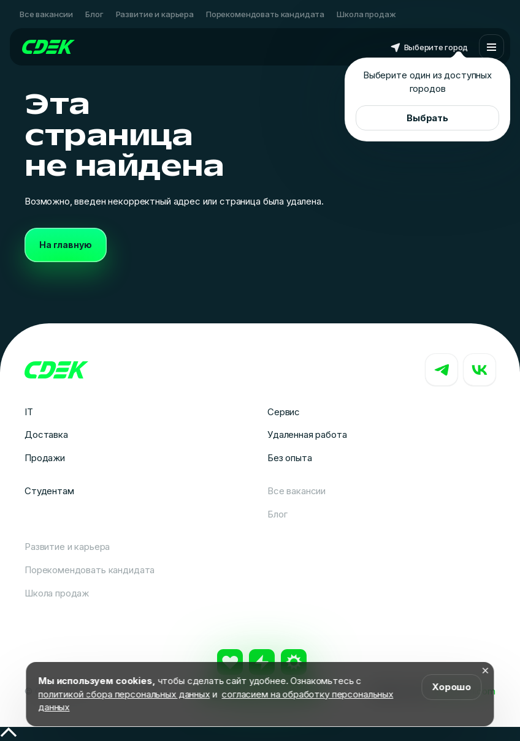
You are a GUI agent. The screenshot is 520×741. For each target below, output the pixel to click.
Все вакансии (46, 14)
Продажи (45, 458)
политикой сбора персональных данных (124, 694)
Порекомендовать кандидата (265, 14)
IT (29, 412)
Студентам (49, 491)
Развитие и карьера (155, 14)
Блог (94, 14)
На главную (65, 244)
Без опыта (289, 458)
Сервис (283, 412)
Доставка (46, 434)
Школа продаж (366, 14)
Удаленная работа (307, 434)
